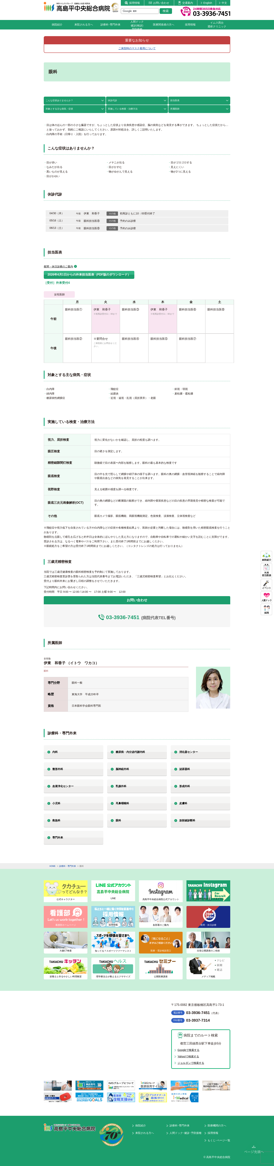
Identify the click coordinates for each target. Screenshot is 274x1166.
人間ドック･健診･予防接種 (186, 1132)
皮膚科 (183, 803)
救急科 (56, 820)
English (206, 2)
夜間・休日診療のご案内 (58, 266)
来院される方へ (83, 24)
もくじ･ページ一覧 (219, 1140)
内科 (55, 751)
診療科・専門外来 (67, 866)
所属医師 (174, 108)
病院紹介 (57, 24)
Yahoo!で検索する (188, 1056)
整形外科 (57, 769)
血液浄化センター (63, 786)
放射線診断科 (187, 820)
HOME (52, 866)
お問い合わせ (159, 2)
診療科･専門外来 (110, 24)
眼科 (118, 820)
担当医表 (174, 100)
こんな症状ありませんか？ (59, 100)
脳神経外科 (122, 769)
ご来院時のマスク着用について (137, 48)
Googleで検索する (188, 1049)
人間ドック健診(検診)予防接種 (137, 25)
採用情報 (132, 2)
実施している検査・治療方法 (123, 108)
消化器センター (188, 751)
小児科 (56, 803)
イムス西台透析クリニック (217, 24)
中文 (223, 2)
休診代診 (112, 100)
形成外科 (184, 786)
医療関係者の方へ (163, 24)
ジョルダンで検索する (191, 1062)
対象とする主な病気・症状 (59, 108)
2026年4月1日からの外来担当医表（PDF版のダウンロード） (89, 274)
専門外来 (57, 837)
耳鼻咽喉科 (122, 803)
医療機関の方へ (217, 1125)
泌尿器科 (184, 769)
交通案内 (185, 2)
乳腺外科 (121, 786)
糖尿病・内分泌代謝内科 (130, 751)
